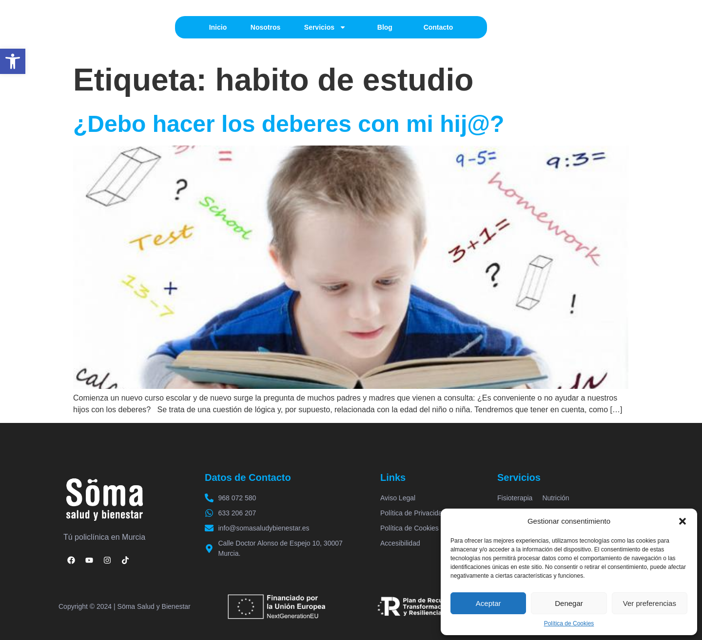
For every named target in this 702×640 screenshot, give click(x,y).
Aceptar (488, 603)
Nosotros (265, 27)
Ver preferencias (649, 603)
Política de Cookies (569, 623)
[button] (12, 61)
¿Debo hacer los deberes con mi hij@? (288, 124)
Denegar (569, 603)
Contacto (438, 27)
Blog (384, 27)
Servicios (325, 27)
